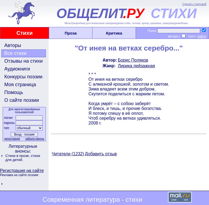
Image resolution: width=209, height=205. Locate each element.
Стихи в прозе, (18, 156)
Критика (114, 33)
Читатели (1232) (68, 154)
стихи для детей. (22, 158)
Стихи (24, 33)
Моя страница (20, 84)
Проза (71, 33)
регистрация (12, 138)
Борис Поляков (133, 60)
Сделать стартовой (194, 4)
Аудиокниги (17, 69)
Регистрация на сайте (22, 170)
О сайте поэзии (21, 100)
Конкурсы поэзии (23, 76)
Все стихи (15, 53)
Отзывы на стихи (23, 61)
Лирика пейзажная (136, 65)
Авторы (12, 45)
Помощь (13, 92)
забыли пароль (34, 138)
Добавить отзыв (101, 154)
